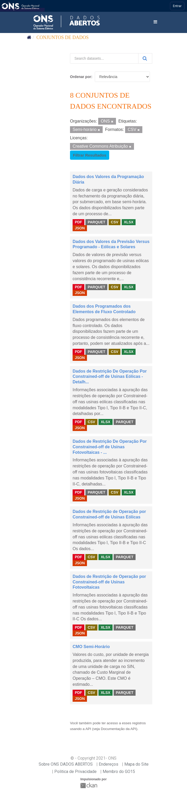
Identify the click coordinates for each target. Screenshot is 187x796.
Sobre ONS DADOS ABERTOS (66, 764)
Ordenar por (80, 77)
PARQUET (96, 222)
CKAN (89, 785)
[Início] (29, 37)
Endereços (108, 764)
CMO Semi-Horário (91, 646)
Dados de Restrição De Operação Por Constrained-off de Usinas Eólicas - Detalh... (110, 376)
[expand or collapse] (155, 22)
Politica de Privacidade (75, 771)
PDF (78, 222)
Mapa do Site (136, 764)
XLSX (128, 222)
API (88, 729)
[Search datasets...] (104, 58)
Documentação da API (118, 729)
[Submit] (145, 58)
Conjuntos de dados (63, 37)
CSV (114, 222)
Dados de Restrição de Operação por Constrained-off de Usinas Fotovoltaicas (109, 582)
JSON (80, 228)
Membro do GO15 (119, 771)
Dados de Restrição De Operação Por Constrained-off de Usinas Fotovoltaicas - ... (110, 447)
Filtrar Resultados (89, 155)
